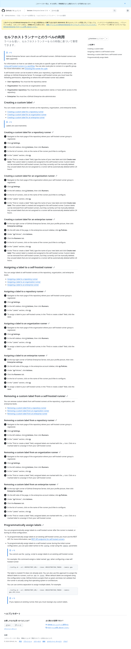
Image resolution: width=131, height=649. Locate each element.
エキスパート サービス (54, 641)
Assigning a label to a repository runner (22, 279)
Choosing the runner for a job (36, 68)
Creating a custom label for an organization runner (26, 115)
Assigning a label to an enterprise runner (23, 285)
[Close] (125, 3)
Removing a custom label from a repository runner (26, 408)
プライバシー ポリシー (10, 629)
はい (8, 625)
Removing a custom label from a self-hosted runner (36, 396)
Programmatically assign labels (24, 525)
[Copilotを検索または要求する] (83, 10)
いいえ (18, 625)
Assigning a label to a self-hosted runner (29, 267)
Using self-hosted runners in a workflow (19, 66)
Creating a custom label (19, 102)
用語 (20, 641)
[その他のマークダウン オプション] (106, 38)
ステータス (37, 641)
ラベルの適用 (61, 15)
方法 (18, 15)
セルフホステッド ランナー (46, 15)
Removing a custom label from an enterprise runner (27, 414)
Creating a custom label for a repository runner (25, 112)
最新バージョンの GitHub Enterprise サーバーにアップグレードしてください (71, 25)
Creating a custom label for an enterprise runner (26, 117)
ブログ (65, 641)
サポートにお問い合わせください (57, 628)
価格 (43, 641)
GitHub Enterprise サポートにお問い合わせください (20, 27)
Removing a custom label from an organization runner (28, 411)
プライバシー (27, 641)
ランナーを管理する (28, 15)
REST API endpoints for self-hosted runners (47, 539)
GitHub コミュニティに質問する (57, 625)
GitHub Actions (10, 15)
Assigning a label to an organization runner (24, 282)
